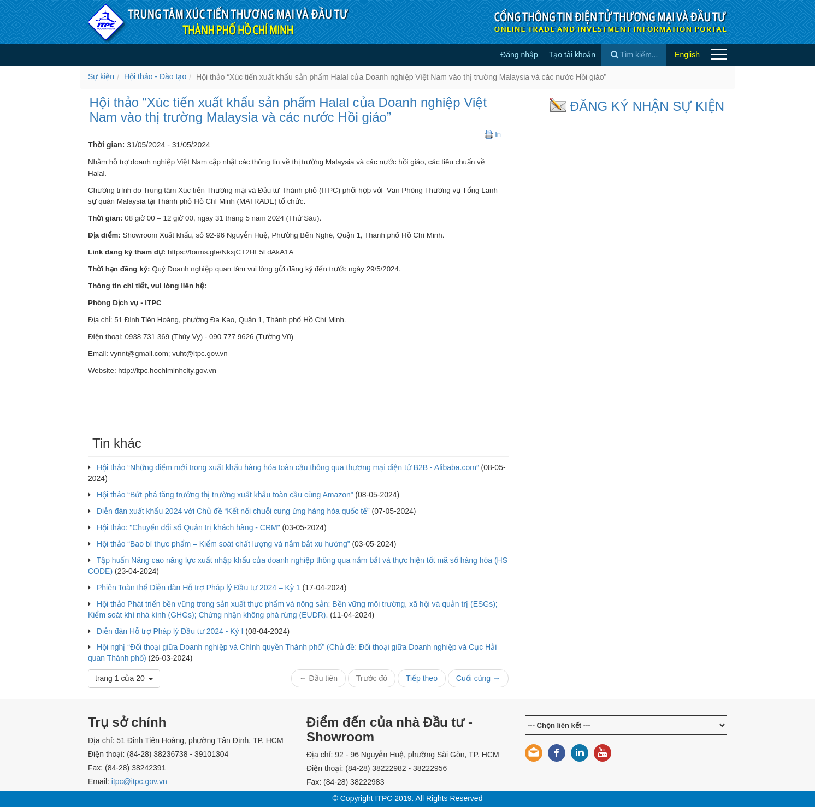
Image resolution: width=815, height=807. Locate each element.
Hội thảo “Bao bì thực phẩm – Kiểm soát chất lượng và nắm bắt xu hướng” (223, 543)
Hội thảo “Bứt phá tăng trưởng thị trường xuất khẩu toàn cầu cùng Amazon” (225, 494)
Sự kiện (101, 76)
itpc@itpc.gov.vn (139, 781)
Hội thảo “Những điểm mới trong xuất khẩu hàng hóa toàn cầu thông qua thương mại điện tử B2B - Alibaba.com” (288, 467)
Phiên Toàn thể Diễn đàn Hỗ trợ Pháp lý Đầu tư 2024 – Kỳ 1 (198, 587)
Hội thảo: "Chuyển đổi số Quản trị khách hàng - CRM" (188, 527)
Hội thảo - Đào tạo (155, 76)
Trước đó (371, 678)
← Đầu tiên (318, 678)
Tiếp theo (422, 678)
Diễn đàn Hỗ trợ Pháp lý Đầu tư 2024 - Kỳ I (170, 631)
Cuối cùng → (478, 678)
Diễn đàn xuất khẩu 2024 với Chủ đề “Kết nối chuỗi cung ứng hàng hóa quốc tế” (233, 511)
